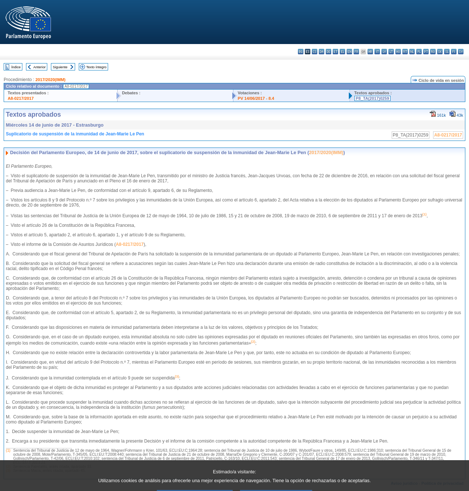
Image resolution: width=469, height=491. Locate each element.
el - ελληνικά (342, 51)
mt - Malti (405, 51)
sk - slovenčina (440, 51)
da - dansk (321, 51)
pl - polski (419, 51)
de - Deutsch (328, 51)
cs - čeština (314, 51)
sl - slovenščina (447, 51)
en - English (349, 51)
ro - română (433, 51)
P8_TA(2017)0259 (372, 98)
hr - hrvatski (370, 51)
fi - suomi (454, 51)
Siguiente (60, 67)
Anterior (39, 67)
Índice (16, 67)
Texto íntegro (96, 67)
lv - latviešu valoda (384, 51)
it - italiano (377, 51)
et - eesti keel (335, 51)
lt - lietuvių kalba (391, 51)
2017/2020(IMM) (51, 79)
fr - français (356, 51)
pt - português (426, 51)
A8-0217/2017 (21, 98)
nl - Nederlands (412, 51)
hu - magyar (398, 51)
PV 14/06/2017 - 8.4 (256, 98)
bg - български (300, 51)
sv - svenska (461, 51)
